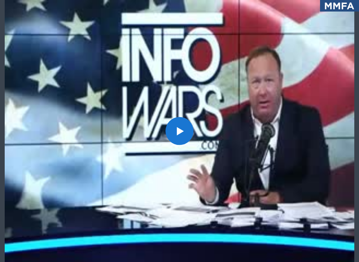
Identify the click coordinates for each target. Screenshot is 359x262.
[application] (179, 131)
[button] (179, 131)
